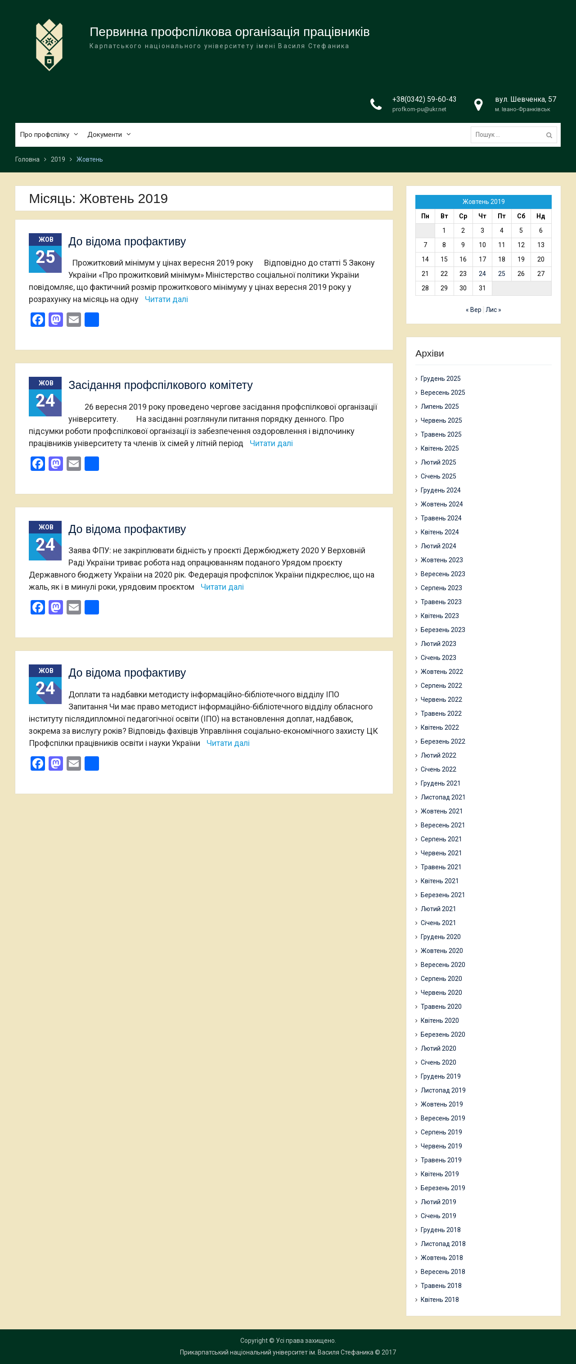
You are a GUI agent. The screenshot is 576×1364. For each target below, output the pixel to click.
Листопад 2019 (443, 1090)
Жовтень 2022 (442, 671)
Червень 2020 (441, 992)
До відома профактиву (127, 241)
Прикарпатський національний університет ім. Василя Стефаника (277, 1352)
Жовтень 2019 (442, 1104)
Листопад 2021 (443, 797)
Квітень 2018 (440, 1299)
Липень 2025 (440, 406)
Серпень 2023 (441, 588)
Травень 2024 (441, 518)
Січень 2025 (438, 476)
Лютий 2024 (438, 546)
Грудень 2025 (441, 378)
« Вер (474, 309)
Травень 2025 (441, 434)
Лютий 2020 (438, 1048)
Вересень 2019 (443, 1118)
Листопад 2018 (443, 1243)
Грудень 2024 (441, 490)
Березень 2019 (443, 1188)
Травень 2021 (441, 867)
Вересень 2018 (443, 1271)
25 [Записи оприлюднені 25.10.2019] (501, 273)
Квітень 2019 (440, 1174)
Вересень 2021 (443, 825)
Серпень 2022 (441, 685)
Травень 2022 (441, 713)
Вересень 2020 (443, 964)
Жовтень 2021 (442, 811)
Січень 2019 (438, 1215)
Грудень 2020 (441, 936)
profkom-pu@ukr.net (419, 109)
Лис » (493, 309)
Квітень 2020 (440, 1020)
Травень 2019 (441, 1160)
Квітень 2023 (440, 615)
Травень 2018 (441, 1285)
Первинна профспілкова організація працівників (230, 32)
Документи (104, 135)
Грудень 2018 (441, 1229)
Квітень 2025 (440, 448)
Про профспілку (44, 135)
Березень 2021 (443, 895)
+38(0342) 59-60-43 (424, 99)
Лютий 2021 (438, 908)
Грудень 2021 (441, 783)
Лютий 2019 (438, 1202)
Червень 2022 (441, 699)
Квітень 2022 (440, 727)
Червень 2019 (441, 1146)
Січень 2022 (438, 769)
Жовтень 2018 (442, 1257)
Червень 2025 (441, 420)
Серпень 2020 (441, 978)
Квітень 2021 (440, 881)
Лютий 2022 (438, 755)
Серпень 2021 (441, 839)
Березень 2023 (443, 629)
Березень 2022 (443, 741)
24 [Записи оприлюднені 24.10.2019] (482, 273)
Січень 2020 (438, 1062)
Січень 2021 (438, 922)
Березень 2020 (443, 1034)
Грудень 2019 (441, 1076)
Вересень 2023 (443, 574)
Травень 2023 (441, 601)
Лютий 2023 (438, 643)
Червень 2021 (441, 853)
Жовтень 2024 (442, 504)
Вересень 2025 (443, 392)
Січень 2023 (438, 657)
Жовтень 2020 (442, 950)
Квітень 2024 (440, 532)
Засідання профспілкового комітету (160, 385)
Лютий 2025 (438, 462)
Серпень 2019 (441, 1132)
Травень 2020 (441, 1006)
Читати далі (166, 299)
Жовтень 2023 (442, 560)
